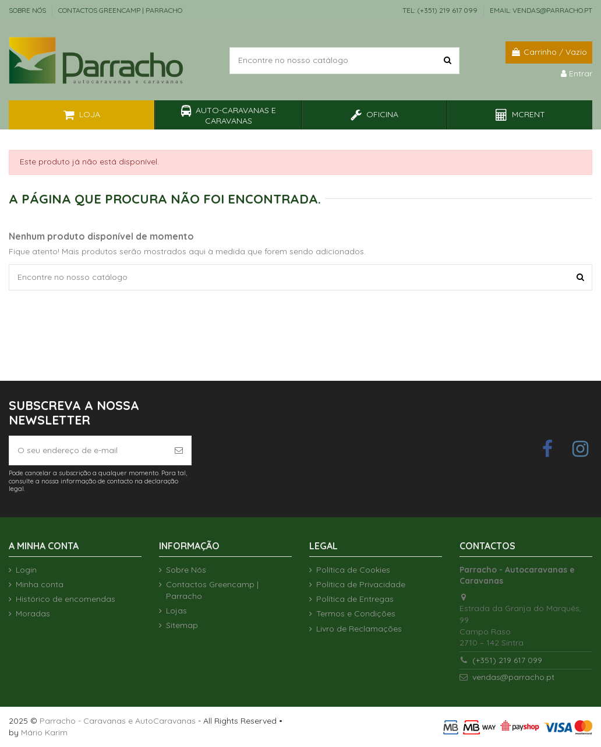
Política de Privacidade (360, 584)
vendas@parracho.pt (513, 677)
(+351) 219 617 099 (507, 660)
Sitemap (182, 625)
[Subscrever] (179, 450)
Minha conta (39, 584)
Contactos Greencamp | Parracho (120, 10)
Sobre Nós (28, 10)
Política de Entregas (355, 599)
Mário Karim (44, 732)
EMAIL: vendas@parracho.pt (541, 10)
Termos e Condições (355, 613)
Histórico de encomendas (65, 599)
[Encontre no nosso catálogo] (447, 60)
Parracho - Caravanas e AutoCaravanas (118, 721)
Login (26, 569)
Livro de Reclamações (359, 628)
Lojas (176, 610)
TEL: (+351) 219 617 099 (440, 10)
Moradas (33, 613)
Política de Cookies (353, 569)
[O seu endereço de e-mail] (88, 450)
